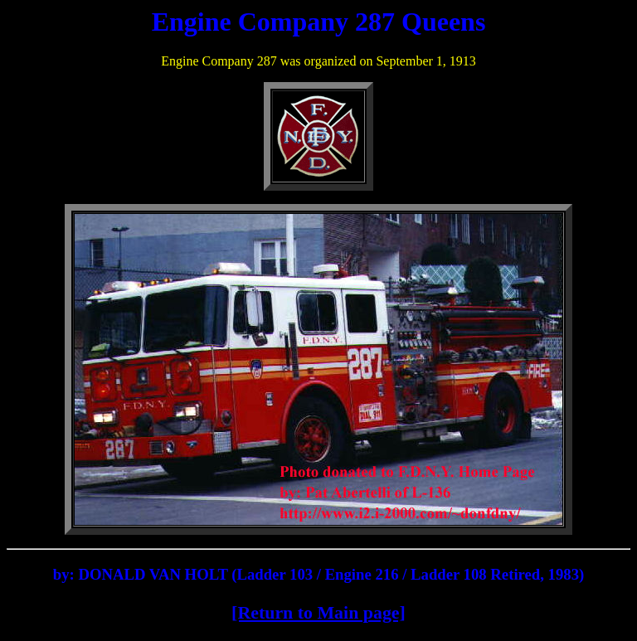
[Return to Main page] (318, 612)
